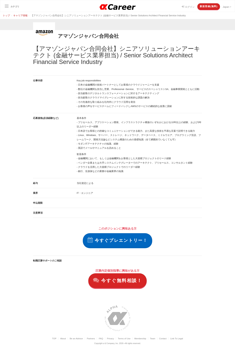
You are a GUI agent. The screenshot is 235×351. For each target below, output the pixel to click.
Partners (91, 338)
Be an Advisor (76, 338)
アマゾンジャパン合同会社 (91, 36)
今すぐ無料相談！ (117, 281)
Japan (227, 6)
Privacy (110, 338)
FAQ (101, 338)
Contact (163, 338)
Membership (140, 338)
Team (152, 338)
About (63, 338)
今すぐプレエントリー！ (117, 240)
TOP (54, 338)
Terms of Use (124, 338)
